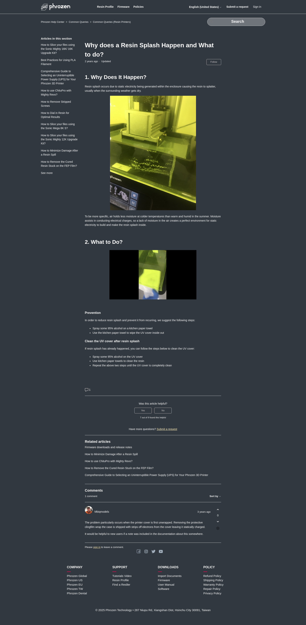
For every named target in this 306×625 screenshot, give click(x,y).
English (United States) (205, 6)
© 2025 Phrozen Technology (113, 610)
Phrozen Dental (77, 593)
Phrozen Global (77, 576)
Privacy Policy (212, 593)
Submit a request (237, 6)
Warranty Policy (213, 584)
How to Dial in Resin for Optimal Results (55, 115)
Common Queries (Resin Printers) (112, 21)
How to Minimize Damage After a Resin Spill (59, 152)
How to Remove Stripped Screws (56, 103)
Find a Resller (121, 584)
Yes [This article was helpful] (143, 410)
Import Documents (170, 576)
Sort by (215, 496)
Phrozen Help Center (52, 21)
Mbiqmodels (102, 511)
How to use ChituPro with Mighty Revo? (56, 92)
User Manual (166, 584)
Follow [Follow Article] (214, 62)
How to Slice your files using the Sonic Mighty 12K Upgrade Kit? (59, 139)
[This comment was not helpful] (217, 521)
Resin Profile (105, 6)
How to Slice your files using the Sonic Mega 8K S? (58, 126)
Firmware (124, 6)
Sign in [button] (257, 6)
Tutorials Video (121, 576)
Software (163, 588)
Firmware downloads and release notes (108, 447)
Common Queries (79, 21)
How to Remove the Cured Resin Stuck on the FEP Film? (59, 163)
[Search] (236, 22)
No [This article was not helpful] (163, 410)
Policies (138, 6)
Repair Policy (211, 588)
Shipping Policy (213, 580)
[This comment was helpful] (217, 509)
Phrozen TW (75, 588)
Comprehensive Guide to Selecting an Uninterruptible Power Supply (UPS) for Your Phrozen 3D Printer (58, 77)
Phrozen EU (75, 584)
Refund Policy (212, 576)
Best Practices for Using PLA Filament (58, 62)
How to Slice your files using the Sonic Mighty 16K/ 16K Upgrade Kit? (58, 48)
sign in (97, 547)
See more (47, 172)
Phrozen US (75, 580)
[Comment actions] (217, 528)
